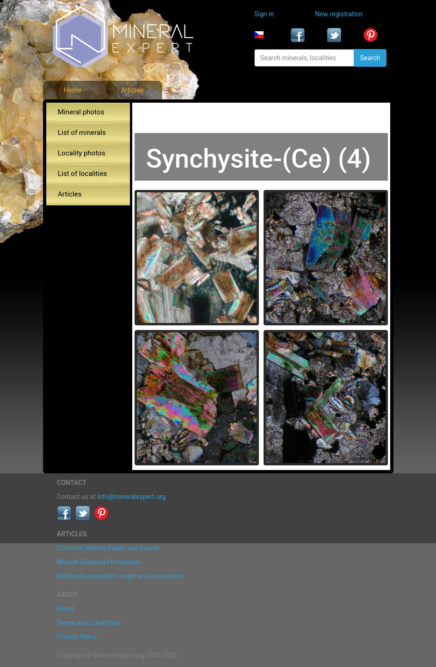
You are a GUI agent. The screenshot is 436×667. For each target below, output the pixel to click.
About (65, 608)
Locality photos (82, 153)
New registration (339, 14)
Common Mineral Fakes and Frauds (108, 548)
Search (370, 58)
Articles (132, 90)
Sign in (264, 14)
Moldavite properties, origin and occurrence (120, 576)
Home (72, 90)
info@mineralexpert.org (131, 496)
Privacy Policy (77, 636)
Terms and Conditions (89, 622)
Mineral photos (81, 112)
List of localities (82, 173)
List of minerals (82, 132)
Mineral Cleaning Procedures (99, 562)
